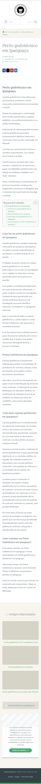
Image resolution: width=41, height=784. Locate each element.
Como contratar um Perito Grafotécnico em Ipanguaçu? (22, 223)
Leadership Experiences (10, 772)
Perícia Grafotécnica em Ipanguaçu (19, 214)
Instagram (17, 777)
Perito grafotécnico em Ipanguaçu (17, 206)
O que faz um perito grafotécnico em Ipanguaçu (19, 210)
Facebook (10, 777)
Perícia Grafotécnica (12, 61)
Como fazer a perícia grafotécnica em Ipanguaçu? (20, 218)
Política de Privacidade (27, 777)
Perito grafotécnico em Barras (20, 667)
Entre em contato (19, 750)
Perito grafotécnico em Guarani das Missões (20, 692)
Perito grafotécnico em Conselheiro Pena (20, 642)
